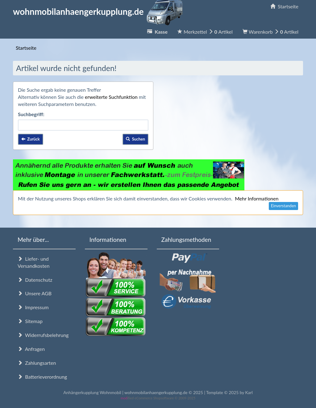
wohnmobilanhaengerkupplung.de (99, 11)
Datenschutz (35, 280)
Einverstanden (283, 205)
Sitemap (30, 321)
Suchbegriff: (31, 114)
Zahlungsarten (37, 363)
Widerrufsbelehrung (43, 335)
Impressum (33, 307)
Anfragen (31, 349)
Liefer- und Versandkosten (33, 262)
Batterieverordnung (42, 377)
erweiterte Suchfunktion (111, 97)
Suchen (135, 139)
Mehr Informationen (256, 198)
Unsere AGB (35, 293)
